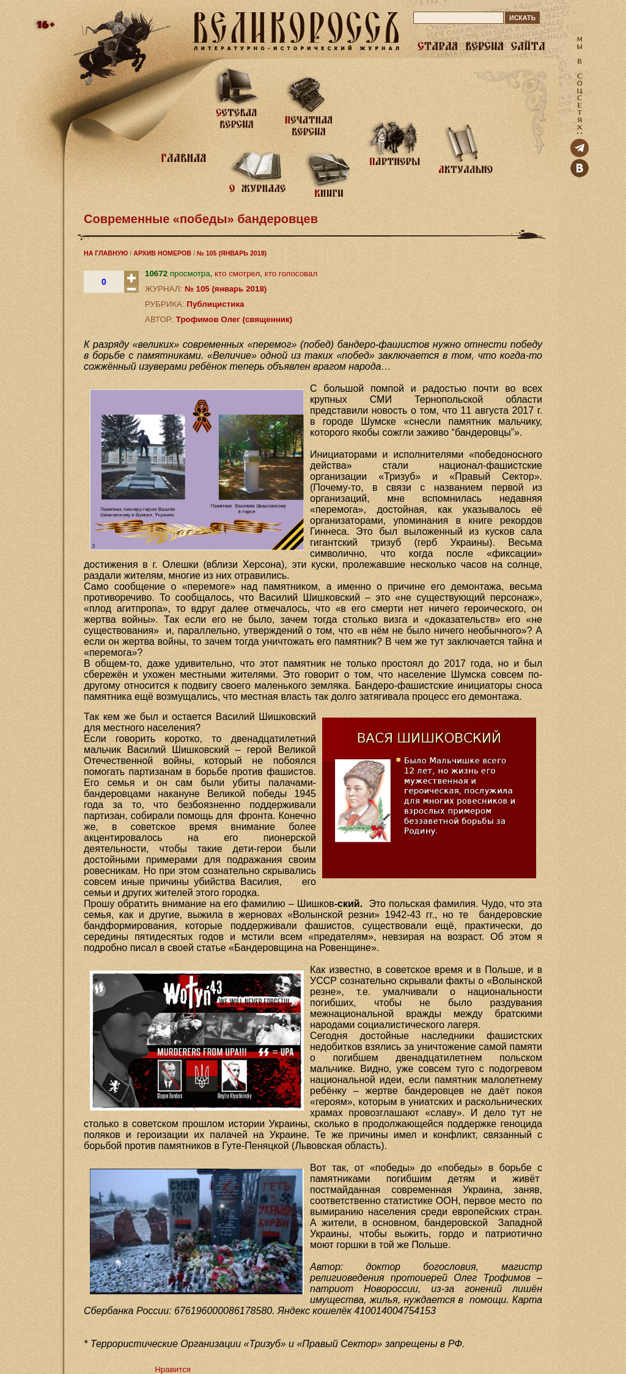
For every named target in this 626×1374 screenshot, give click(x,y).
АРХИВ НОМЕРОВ (162, 253)
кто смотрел (237, 273)
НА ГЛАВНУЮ (106, 253)
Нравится (173, 1369)
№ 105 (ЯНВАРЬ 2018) (232, 253)
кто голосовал (291, 273)
